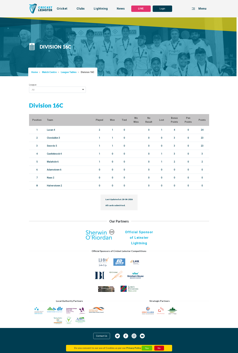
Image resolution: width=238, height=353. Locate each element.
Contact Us (101, 336)
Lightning (101, 8)
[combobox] (57, 90)
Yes (147, 348)
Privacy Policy (133, 347)
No (159, 348)
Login (162, 8)
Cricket (62, 8)
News (121, 8)
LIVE (141, 8)
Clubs (81, 8)
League (33, 84)
